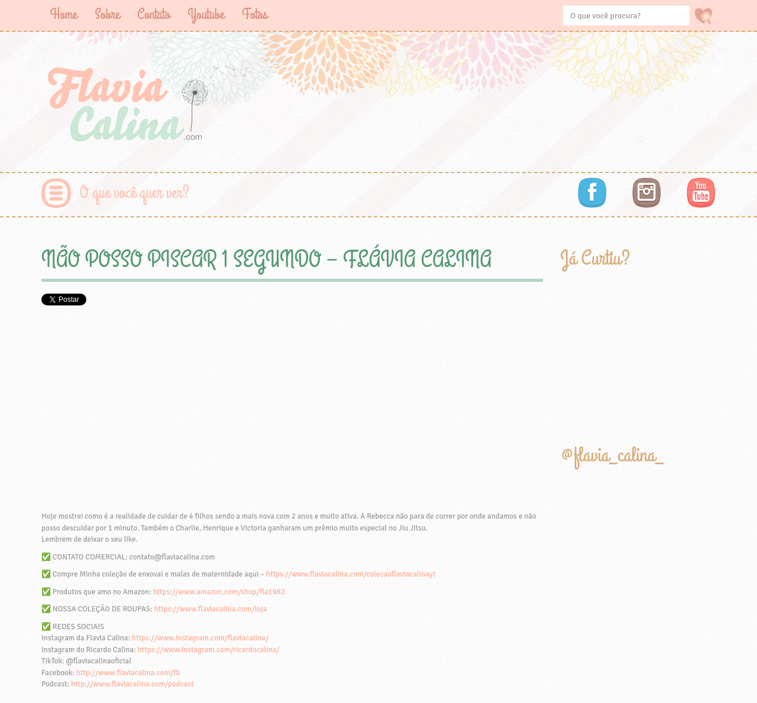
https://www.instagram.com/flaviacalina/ (200, 638)
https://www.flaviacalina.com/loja (210, 609)
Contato (153, 14)
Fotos (254, 14)
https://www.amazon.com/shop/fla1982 (218, 592)
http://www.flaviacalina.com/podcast (132, 684)
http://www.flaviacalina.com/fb (128, 673)
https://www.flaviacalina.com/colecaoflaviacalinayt (350, 574)
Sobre (107, 14)
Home (63, 14)
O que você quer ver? (134, 192)
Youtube (205, 14)
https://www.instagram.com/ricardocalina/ (208, 650)
